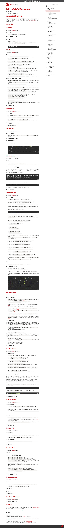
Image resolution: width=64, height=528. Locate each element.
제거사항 (49, 12)
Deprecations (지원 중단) (12, 167)
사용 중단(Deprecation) (52, 23)
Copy (38, 46)
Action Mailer (50, 31)
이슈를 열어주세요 (29, 521)
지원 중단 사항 (50, 44)
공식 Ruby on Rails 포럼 (27, 522)
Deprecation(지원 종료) (52, 49)
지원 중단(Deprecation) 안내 (52, 18)
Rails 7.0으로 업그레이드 (51, 8)
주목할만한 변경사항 (51, 30)
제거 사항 (49, 22)
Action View (50, 26)
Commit (24, 300)
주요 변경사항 (50, 14)
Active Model (11, 349)
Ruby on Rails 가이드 (51, 72)
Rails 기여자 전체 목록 (36, 507)
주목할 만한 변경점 (11, 125)
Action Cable (10, 50)
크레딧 (49, 75)
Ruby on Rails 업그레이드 (32, 20)
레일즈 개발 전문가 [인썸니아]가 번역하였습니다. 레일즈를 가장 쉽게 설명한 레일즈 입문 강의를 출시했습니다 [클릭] (32, 1)
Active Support (50, 52)
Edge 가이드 (11, 518)
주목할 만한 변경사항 (51, 50)
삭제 (49, 63)
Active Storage (50, 41)
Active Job (49, 57)
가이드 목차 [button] (53, 4)
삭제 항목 (49, 32)
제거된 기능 (50, 58)
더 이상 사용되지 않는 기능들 (13, 455)
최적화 (37, 419)
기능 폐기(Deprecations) (52, 13)
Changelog (13, 30)
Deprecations (50, 39)
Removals (9, 482)
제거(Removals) (50, 43)
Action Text (50, 62)
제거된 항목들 (50, 53)
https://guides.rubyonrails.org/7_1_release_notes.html (14, 490)
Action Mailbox (50, 67)
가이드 (11, 4)
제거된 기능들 (50, 27)
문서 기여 (24, 516)
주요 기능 (49, 9)
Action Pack (50, 21)
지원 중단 (49, 70)
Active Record (50, 36)
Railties (49, 10)
